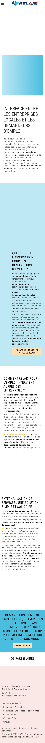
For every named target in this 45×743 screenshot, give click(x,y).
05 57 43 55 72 (9, 693)
